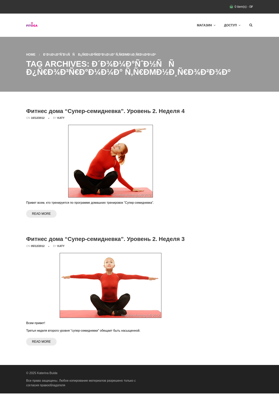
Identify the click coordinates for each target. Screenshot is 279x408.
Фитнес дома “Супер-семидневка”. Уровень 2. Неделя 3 (101, 249)
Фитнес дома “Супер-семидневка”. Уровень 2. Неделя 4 (101, 114)
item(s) (243, 6)
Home (30, 54)
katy (61, 125)
